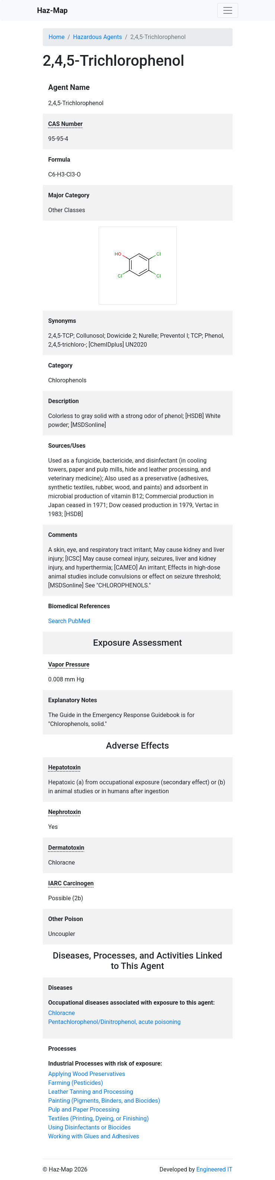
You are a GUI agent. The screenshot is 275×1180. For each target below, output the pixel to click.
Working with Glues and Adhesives (93, 1136)
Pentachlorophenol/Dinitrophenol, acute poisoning (114, 1021)
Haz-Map (52, 10)
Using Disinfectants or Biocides (89, 1127)
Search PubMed (69, 621)
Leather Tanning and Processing (90, 1091)
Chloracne (61, 1013)
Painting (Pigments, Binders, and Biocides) (104, 1100)
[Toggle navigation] (227, 10)
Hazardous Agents (97, 36)
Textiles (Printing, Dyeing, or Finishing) (98, 1118)
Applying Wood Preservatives (86, 1073)
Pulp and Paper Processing (83, 1109)
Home (57, 36)
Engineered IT (214, 1169)
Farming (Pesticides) (75, 1082)
